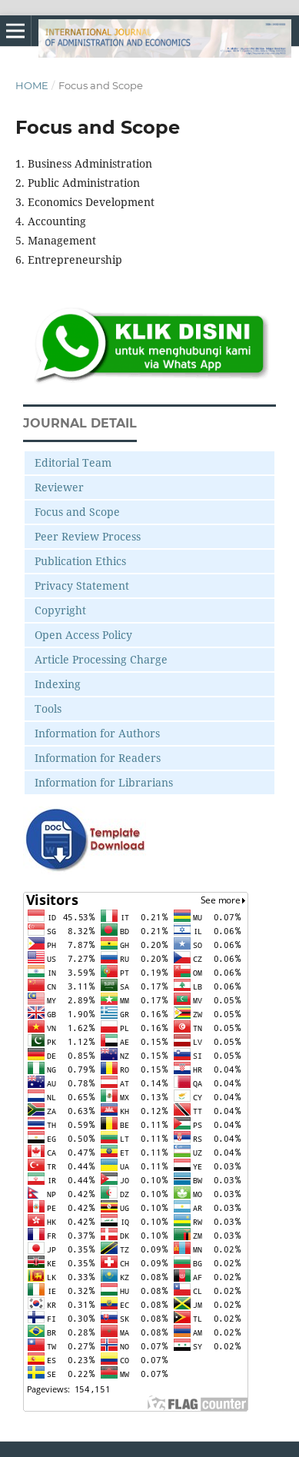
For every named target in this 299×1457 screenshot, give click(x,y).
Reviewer (59, 487)
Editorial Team (73, 462)
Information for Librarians (104, 782)
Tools (48, 708)
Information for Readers (98, 757)
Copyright (60, 610)
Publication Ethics (80, 561)
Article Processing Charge (101, 659)
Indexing (58, 684)
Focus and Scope (77, 511)
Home (31, 85)
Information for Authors (97, 733)
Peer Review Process (88, 536)
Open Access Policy (83, 634)
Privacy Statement (82, 585)
